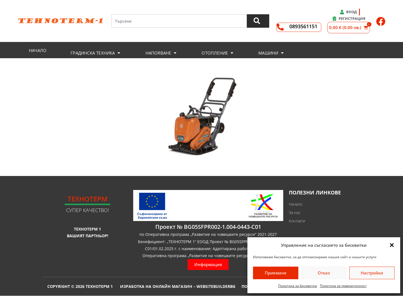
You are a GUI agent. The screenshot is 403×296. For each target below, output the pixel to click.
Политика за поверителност (343, 285)
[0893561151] (280, 27)
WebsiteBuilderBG (215, 286)
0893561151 (303, 26)
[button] (392, 245)
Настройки (372, 273)
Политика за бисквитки (297, 285)
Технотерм (87, 198)
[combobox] (178, 21)
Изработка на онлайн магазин (156, 286)
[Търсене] (257, 21)
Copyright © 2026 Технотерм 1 (80, 286)
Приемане (276, 273)
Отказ (324, 273)
